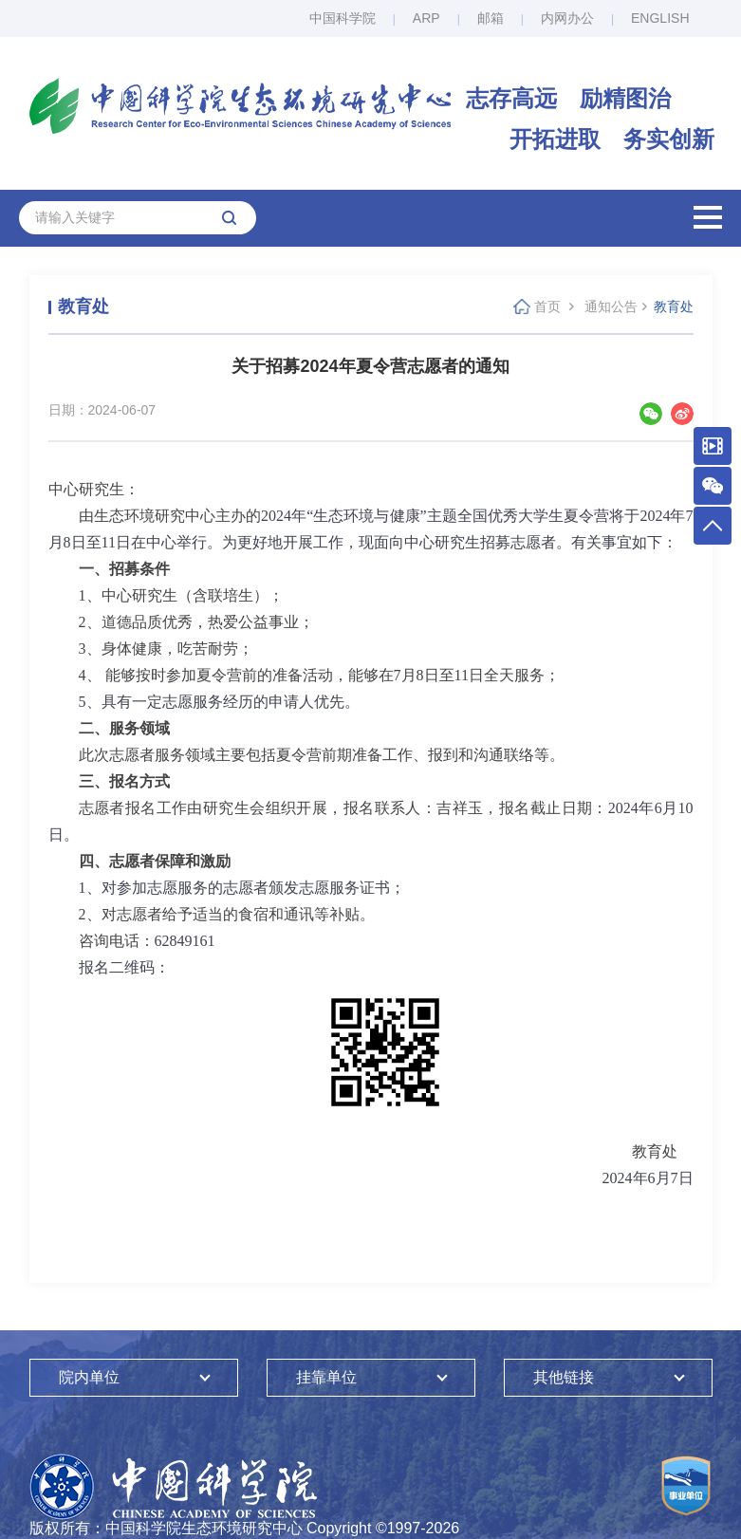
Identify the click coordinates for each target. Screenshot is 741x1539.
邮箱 (490, 18)
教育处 (674, 306)
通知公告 (611, 306)
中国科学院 (342, 18)
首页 (547, 306)
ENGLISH (660, 18)
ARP (426, 18)
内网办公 (567, 18)
